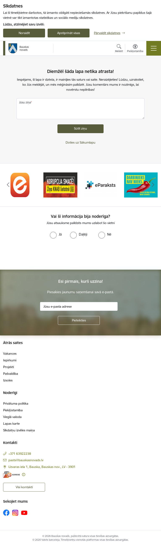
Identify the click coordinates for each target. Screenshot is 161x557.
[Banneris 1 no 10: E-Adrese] (20, 185)
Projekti (8, 367)
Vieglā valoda (12, 417)
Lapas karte (11, 424)
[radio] (56, 234)
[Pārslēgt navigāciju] (153, 48)
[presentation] (35, 254)
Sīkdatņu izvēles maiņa (19, 430)
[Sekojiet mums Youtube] (24, 512)
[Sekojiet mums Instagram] (15, 513)
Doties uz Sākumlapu (80, 142)
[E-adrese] (11, 474)
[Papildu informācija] (23, 474)
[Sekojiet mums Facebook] (6, 513)
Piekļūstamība (13, 410)
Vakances (10, 354)
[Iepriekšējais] (8, 185)
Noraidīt (24, 33)
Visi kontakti (24, 487)
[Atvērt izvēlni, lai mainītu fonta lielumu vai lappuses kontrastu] (135, 49)
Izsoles (8, 380)
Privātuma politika (15, 403)
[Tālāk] (153, 185)
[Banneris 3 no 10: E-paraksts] (100, 185)
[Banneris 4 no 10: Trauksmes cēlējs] (141, 185)
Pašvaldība (10, 374)
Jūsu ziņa (25, 102)
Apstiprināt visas (68, 33)
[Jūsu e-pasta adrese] (79, 306)
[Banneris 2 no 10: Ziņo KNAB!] (60, 185)
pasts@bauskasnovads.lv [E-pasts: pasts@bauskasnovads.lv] (25, 460)
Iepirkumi (9, 360)
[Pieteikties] (79, 320)
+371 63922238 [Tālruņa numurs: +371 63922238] (19, 454)
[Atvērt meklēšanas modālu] (119, 49)
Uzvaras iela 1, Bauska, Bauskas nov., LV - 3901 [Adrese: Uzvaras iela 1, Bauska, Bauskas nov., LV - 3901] (41, 467)
